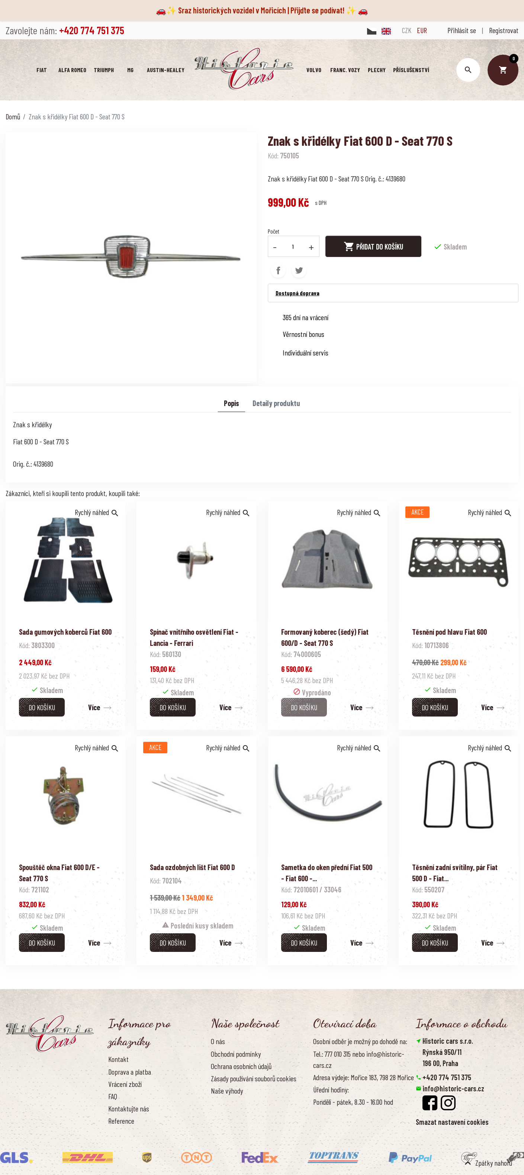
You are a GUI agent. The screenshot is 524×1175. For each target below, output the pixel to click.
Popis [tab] (231, 403)
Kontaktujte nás (128, 1108)
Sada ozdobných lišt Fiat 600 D (192, 867)
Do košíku (42, 707)
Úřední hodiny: (331, 1089)
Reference (121, 1120)
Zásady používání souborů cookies (253, 1078)
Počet (273, 231)
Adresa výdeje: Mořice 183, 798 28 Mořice (363, 1077)
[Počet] (293, 246)
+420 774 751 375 (446, 1077)
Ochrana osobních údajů (241, 1066)
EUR (422, 30)
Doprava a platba (129, 1071)
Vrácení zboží (125, 1083)
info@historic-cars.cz (453, 1088)
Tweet (299, 270)
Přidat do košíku (373, 246)
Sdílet (278, 270)
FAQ (112, 1096)
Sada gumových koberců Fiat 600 (65, 631)
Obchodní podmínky (236, 1053)
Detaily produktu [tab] (276, 403)
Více (94, 707)
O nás (218, 1041)
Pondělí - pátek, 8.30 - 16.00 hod (353, 1101)
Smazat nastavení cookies (452, 1121)
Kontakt (118, 1059)
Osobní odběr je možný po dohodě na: (360, 1041)
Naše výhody (227, 1090)
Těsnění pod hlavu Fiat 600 (449, 631)
